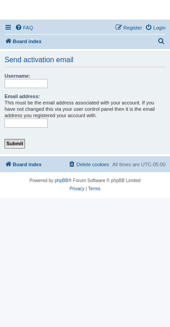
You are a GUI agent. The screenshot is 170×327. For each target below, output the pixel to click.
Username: (17, 76)
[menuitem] (24, 27)
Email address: (22, 96)
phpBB (61, 180)
